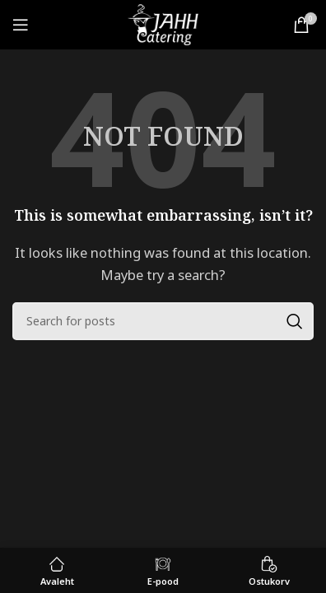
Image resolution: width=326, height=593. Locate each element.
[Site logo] (163, 23)
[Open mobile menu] (20, 24)
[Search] (163, 321)
